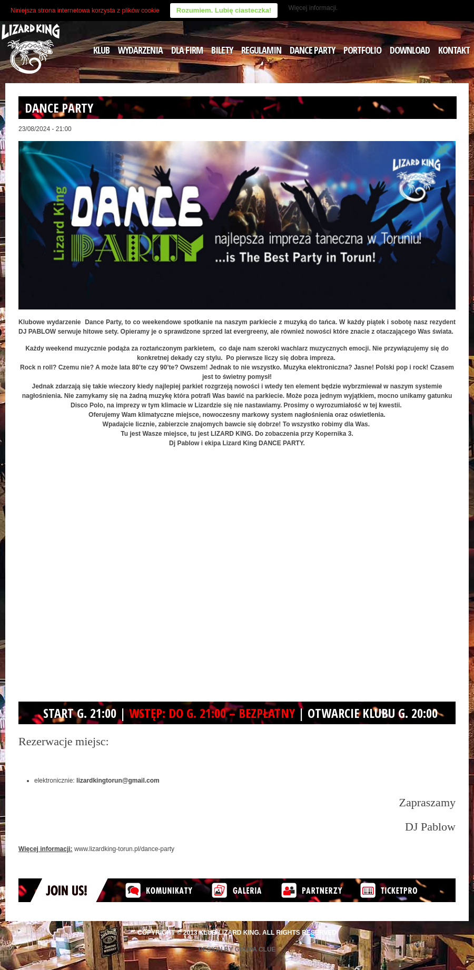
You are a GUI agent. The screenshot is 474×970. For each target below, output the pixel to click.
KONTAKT (454, 50)
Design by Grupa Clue (236, 949)
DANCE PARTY (312, 50)
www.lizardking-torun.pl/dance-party (124, 849)
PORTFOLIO (362, 50)
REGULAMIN (261, 50)
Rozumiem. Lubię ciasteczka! (224, 10)
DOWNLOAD (410, 50)
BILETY (222, 50)
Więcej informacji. (313, 8)
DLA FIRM (187, 50)
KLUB (101, 50)
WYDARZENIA (140, 50)
